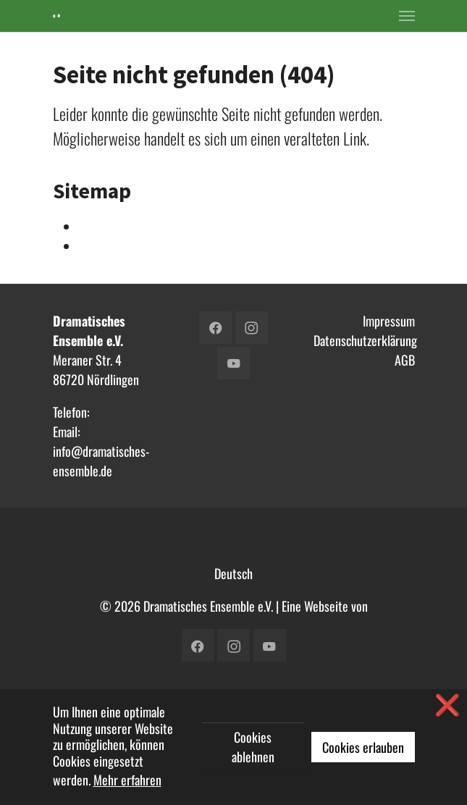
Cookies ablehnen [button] (253, 747)
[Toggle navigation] (407, 16)
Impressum (389, 320)
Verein (94, 246)
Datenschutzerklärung (365, 340)
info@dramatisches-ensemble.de (101, 461)
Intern (93, 226)
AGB (405, 359)
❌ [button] (447, 704)
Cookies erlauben (363, 747)
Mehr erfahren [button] (127, 779)
